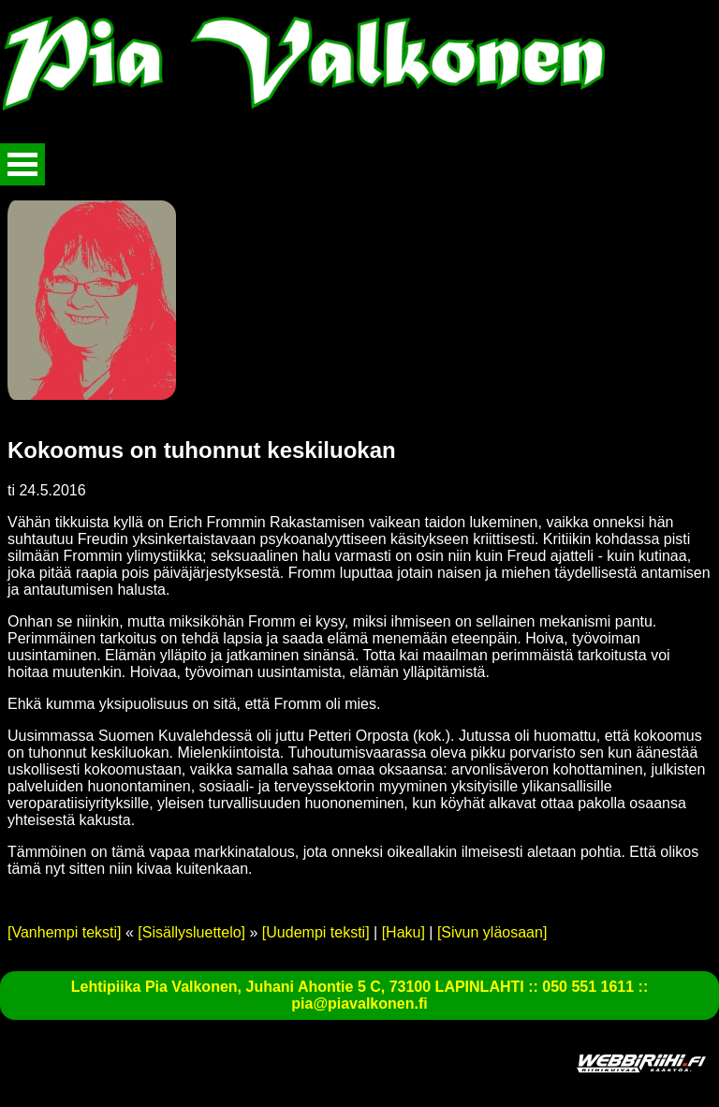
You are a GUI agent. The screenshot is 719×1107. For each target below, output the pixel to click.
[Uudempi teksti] (316, 932)
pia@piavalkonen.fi (359, 1003)
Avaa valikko (22, 164)
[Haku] (403, 932)
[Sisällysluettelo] (191, 932)
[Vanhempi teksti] (64, 932)
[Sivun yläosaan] (492, 932)
